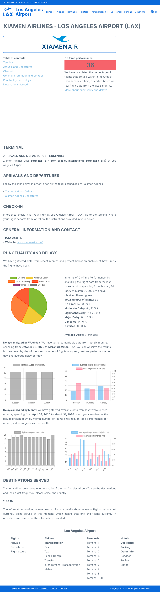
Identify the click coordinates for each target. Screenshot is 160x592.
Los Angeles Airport (29, 11)
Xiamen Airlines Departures (21, 195)
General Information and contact (23, 75)
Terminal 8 (93, 573)
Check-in (8, 71)
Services (126, 555)
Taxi (46, 551)
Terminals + (73, 11)
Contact (53, 588)
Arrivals (15, 542)
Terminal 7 (93, 569)
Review (125, 560)
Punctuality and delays (17, 80)
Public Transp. (53, 555)
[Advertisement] (59, 118)
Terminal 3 (93, 551)
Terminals (93, 538)
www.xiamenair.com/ (30, 242)
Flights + (49, 11)
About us (63, 588)
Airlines (60, 11)
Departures (17, 547)
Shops (124, 564)
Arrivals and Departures (17, 66)
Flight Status (18, 551)
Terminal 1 (93, 542)
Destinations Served (15, 84)
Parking (128, 11)
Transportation (53, 542)
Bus (46, 547)
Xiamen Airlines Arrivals (19, 191)
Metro (48, 569)
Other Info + (141, 11)
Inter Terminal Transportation (62, 564)
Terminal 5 (93, 560)
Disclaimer (43, 588)
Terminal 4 (93, 555)
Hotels (84, 11)
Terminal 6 (93, 564)
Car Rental (116, 11)
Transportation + (99, 11)
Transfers (50, 560)
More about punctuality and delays (85, 90)
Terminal (8, 62)
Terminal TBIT (95, 578)
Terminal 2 (93, 547)
